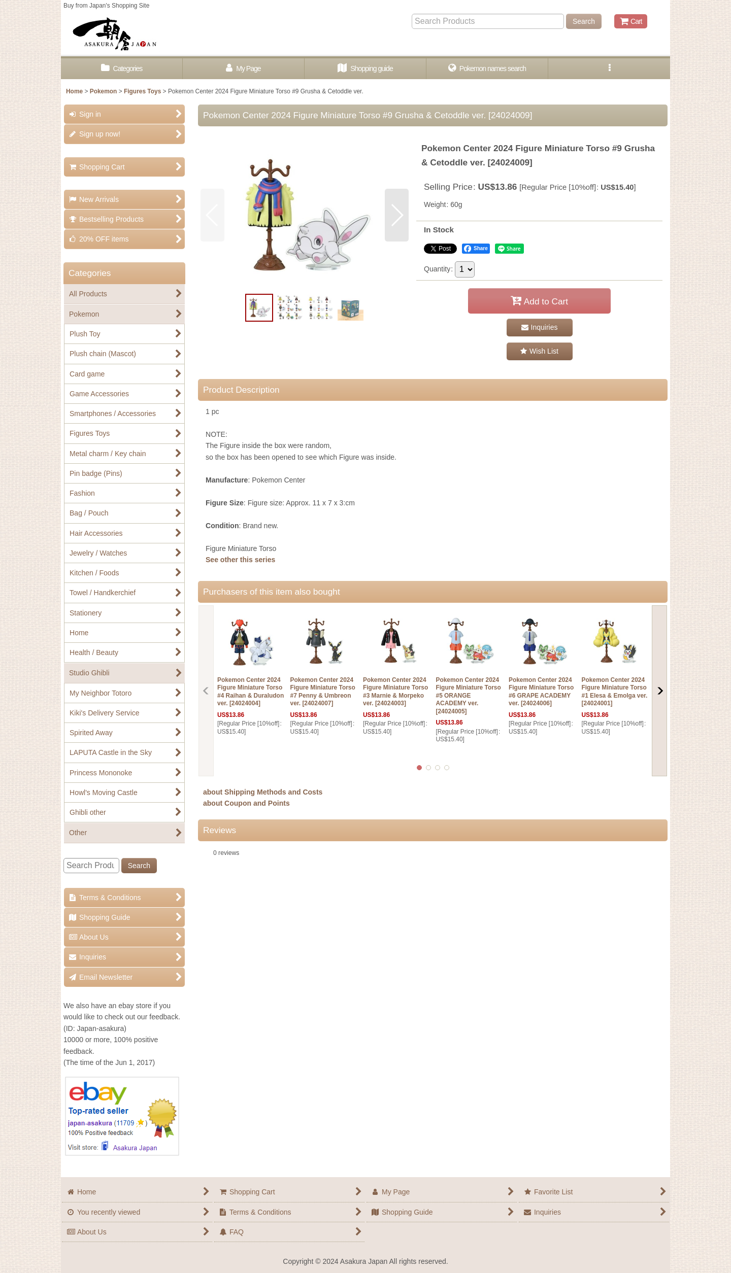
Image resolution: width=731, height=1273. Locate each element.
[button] (609, 68)
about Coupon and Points (246, 803)
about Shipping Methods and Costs (262, 792)
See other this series (240, 560)
